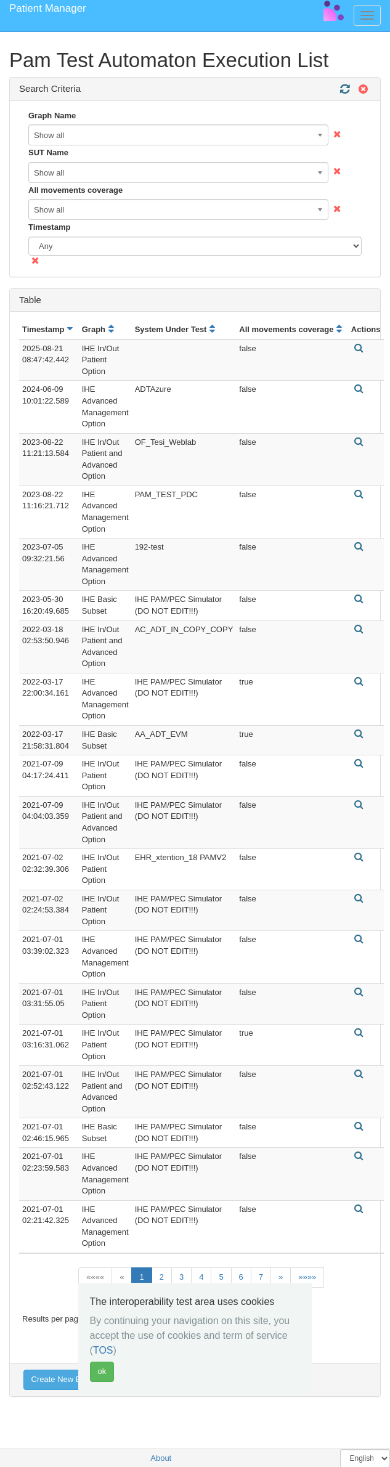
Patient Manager (47, 8)
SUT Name (48, 152)
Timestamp (49, 227)
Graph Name (52, 115)
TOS (103, 1350)
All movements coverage (75, 190)
